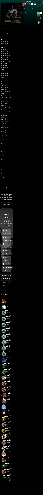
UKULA (30, 4)
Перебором (8, 264)
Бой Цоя (6, 252)
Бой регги (6, 258)
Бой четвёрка (8, 245)
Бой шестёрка (8, 232)
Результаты (6, 279)
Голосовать (6, 275)
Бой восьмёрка (8, 238)
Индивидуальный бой (8, 269)
